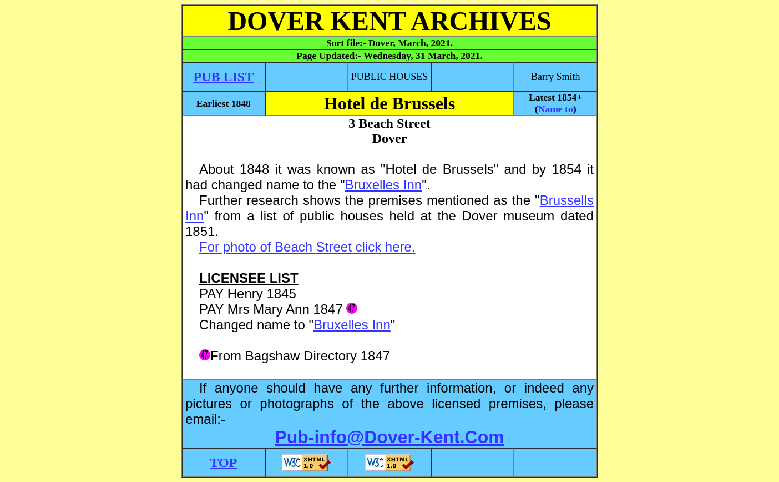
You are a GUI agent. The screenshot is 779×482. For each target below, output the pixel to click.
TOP (223, 462)
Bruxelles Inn (383, 184)
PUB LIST (223, 76)
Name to (555, 108)
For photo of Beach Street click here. (307, 246)
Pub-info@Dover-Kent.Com (389, 437)
